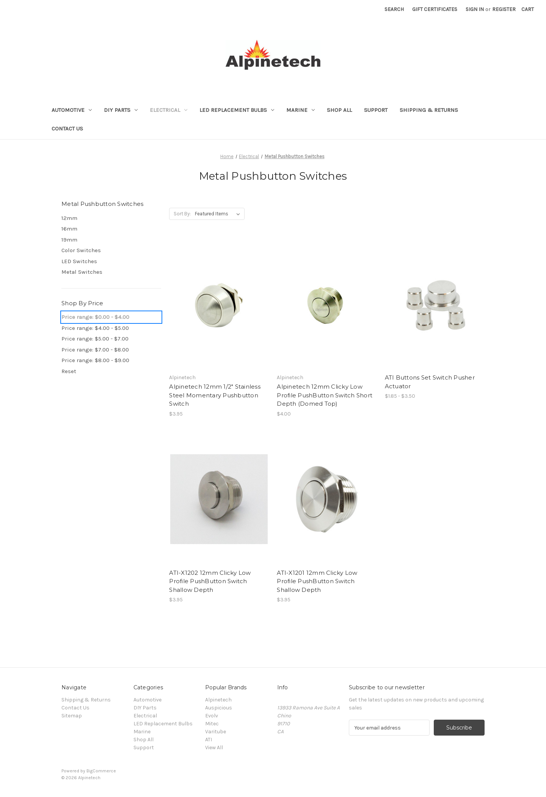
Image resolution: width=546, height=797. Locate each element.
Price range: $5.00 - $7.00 (95, 338)
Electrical (168, 110)
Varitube (215, 731)
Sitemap (71, 715)
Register (504, 9)
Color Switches (81, 250)
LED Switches (79, 261)
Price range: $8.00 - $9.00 (95, 360)
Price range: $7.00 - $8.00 (95, 349)
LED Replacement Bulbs (236, 110)
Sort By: (182, 214)
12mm (69, 218)
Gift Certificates (434, 9)
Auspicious (218, 707)
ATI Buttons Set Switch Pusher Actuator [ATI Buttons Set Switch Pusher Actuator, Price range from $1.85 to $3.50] (430, 382)
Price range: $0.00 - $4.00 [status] (95, 317)
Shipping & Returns (429, 110)
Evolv (211, 715)
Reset (68, 371)
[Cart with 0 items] (527, 9)
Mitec (212, 723)
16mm (69, 228)
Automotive (72, 110)
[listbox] (219, 214)
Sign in (475, 9)
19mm (69, 239)
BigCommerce (101, 770)
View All (214, 747)
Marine (300, 110)
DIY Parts (121, 110)
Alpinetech (218, 700)
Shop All (339, 110)
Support (376, 110)
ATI (208, 739)
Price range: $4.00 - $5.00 (95, 328)
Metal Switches (81, 271)
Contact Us (67, 128)
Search (394, 9)
